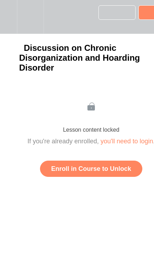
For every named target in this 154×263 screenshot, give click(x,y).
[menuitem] (30, 17)
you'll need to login (127, 141)
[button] (8, 17)
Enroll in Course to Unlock (91, 168)
